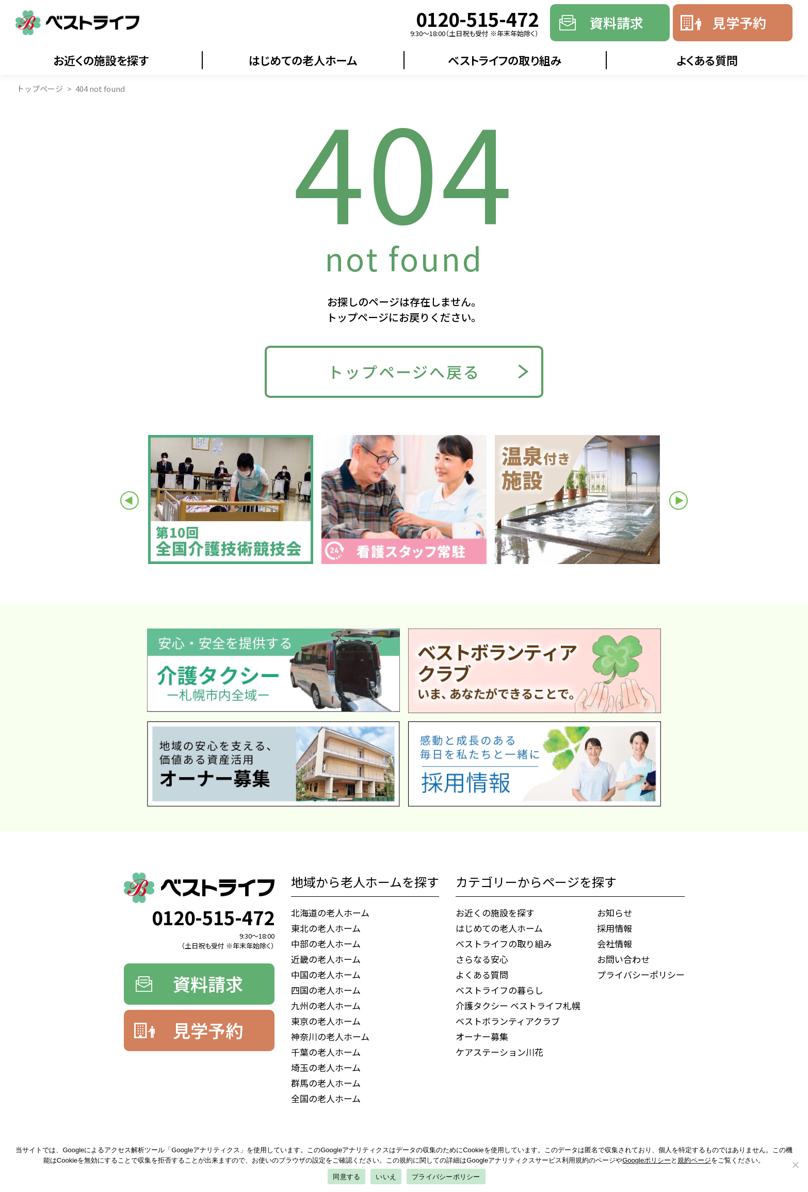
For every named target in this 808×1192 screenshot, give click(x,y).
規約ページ (694, 1160)
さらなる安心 (482, 959)
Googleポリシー (646, 1160)
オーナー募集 (482, 1036)
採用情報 (614, 928)
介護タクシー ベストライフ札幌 (518, 1005)
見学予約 (739, 22)
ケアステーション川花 (499, 1051)
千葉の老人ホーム (326, 1051)
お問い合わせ (623, 959)
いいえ (386, 1177)
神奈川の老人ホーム (330, 1036)
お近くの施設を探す (101, 60)
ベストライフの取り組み (505, 60)
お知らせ (614, 912)
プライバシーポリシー (641, 974)
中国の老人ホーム (326, 974)
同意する (346, 1177)
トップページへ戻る (404, 371)
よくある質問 (707, 60)
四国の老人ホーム (326, 990)
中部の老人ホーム (326, 943)
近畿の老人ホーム (326, 959)
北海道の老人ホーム (330, 912)
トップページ (40, 88)
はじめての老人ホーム (303, 60)
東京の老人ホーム (326, 1020)
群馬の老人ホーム (326, 1082)
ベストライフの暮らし (499, 990)
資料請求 (616, 22)
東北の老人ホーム (326, 928)
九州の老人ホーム (326, 1005)
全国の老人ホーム (326, 1098)
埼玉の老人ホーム (326, 1067)
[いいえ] (795, 1164)
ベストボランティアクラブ (508, 1020)
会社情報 (614, 943)
